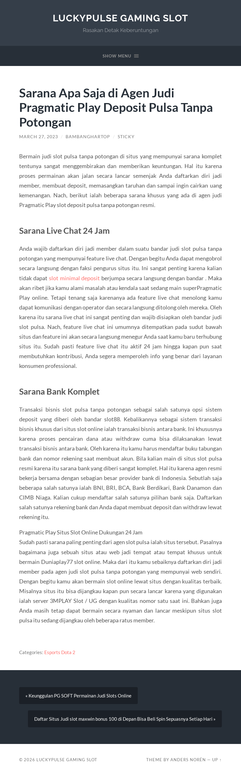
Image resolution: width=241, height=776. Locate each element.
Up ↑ (217, 759)
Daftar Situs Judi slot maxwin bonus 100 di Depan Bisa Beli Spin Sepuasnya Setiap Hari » (125, 719)
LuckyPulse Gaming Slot (120, 18)
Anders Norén (188, 759)
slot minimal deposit (74, 278)
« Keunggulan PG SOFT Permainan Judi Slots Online (78, 695)
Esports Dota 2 (59, 652)
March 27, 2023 (38, 136)
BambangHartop (88, 136)
